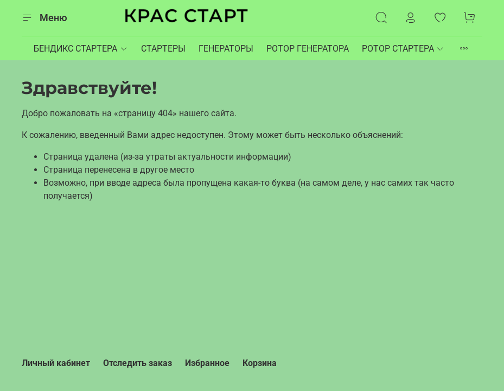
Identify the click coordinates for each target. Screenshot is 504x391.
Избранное (207, 363)
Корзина (260, 363)
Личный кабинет (56, 363)
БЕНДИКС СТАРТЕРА (80, 48)
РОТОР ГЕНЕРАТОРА (307, 48)
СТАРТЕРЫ (163, 48)
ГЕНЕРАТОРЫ (226, 48)
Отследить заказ (137, 363)
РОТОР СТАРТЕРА (403, 48)
